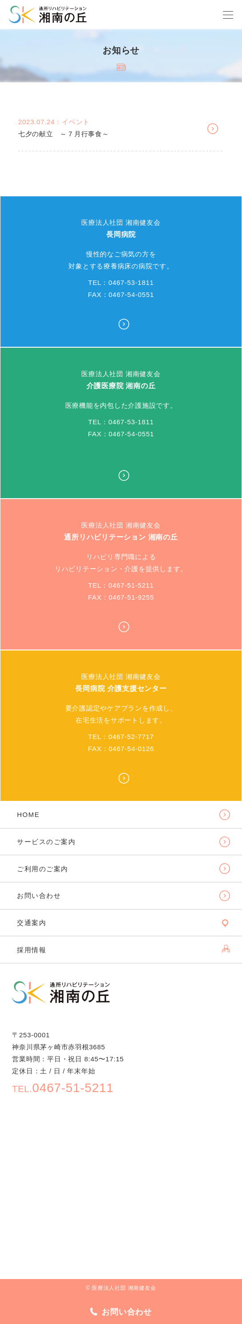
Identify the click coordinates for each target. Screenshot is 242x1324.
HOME (28, 814)
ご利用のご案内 (42, 869)
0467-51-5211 (63, 1088)
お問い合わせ (39, 895)
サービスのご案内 (46, 841)
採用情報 (31, 950)
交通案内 (31, 922)
